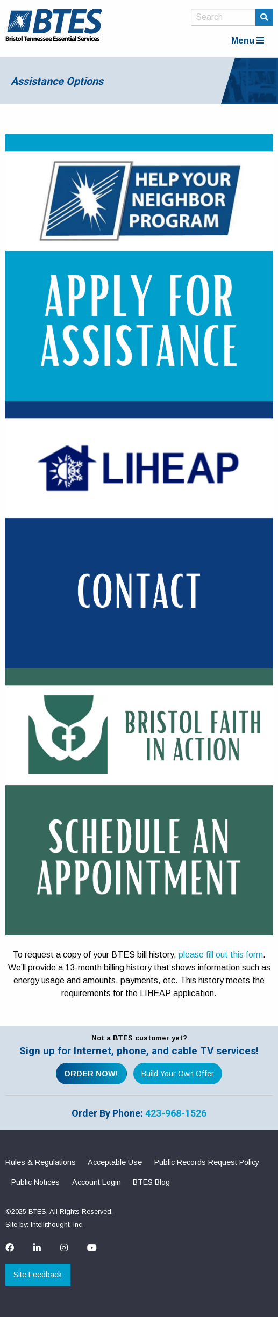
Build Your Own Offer (177, 1073)
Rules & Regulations (40, 1162)
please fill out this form (221, 954)
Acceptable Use (115, 1162)
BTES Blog (151, 1182)
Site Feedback (37, 1274)
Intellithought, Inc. (57, 1224)
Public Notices (35, 1182)
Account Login (96, 1182)
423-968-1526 (175, 1113)
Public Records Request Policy (206, 1162)
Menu (247, 40)
